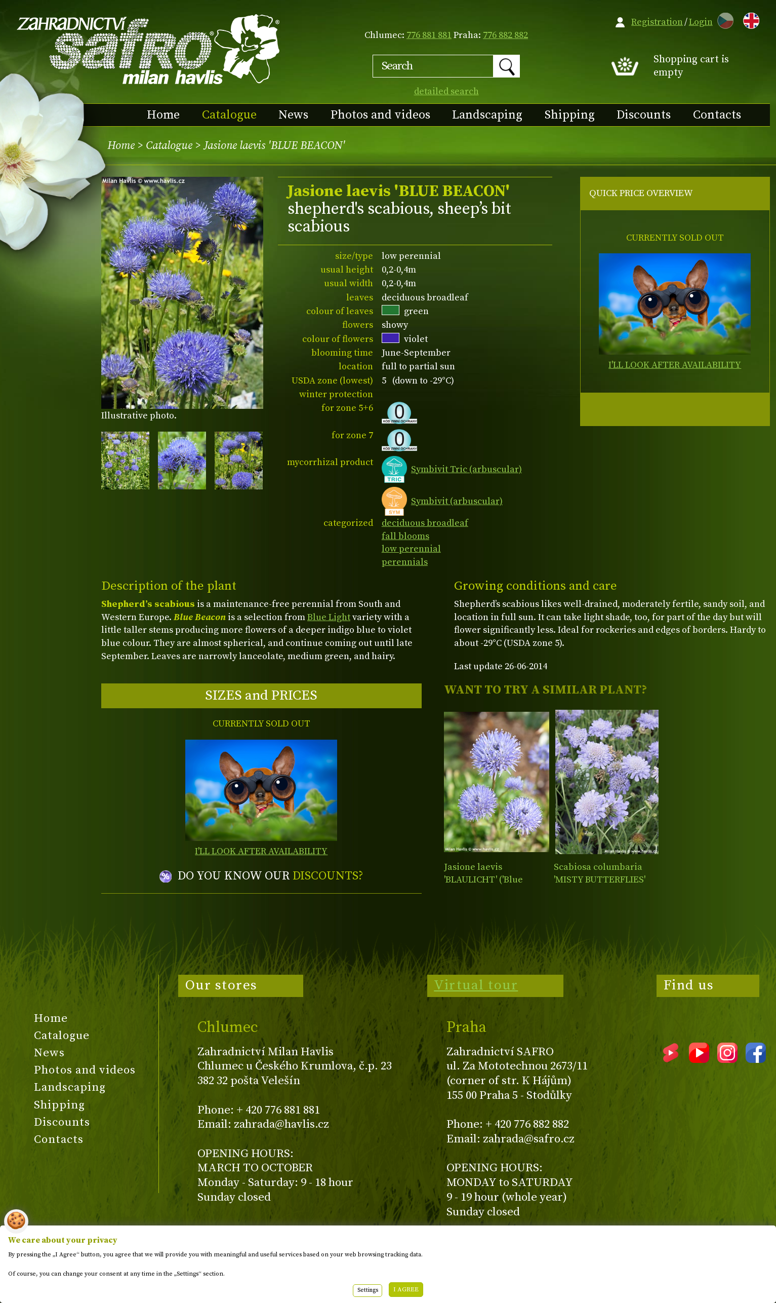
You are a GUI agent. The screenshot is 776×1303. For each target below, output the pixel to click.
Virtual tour (476, 985)
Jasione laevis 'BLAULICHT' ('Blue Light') (483, 880)
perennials (405, 562)
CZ (722, 19)
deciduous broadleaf (425, 523)
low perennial (411, 549)
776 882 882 (505, 35)
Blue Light (328, 617)
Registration (657, 22)
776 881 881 (429, 35)
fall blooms (405, 536)
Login (701, 22)
